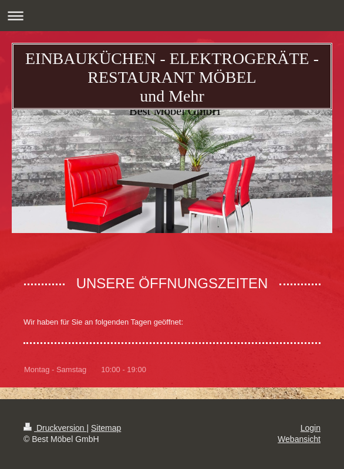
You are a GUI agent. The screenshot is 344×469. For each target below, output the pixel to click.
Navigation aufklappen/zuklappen (172, 15)
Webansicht (299, 439)
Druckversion (54, 428)
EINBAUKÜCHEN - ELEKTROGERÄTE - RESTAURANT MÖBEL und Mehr (172, 77)
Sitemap (106, 428)
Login (311, 428)
